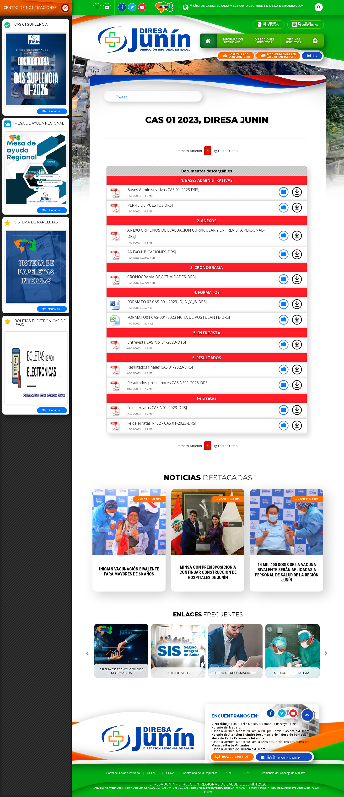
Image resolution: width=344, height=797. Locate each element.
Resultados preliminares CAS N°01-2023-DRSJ (168, 382)
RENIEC (230, 773)
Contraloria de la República (200, 773)
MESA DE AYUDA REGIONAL (39, 123)
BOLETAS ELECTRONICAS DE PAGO (40, 323)
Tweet (121, 97)
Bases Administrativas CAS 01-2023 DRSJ (163, 189)
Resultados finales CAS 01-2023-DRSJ (160, 367)
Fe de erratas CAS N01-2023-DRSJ (157, 407)
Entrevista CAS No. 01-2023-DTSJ (156, 342)
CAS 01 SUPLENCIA (31, 25)
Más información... (52, 111)
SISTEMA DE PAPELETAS (36, 222)
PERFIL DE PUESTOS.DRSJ (150, 205)
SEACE (248, 773)
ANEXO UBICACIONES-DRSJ (151, 252)
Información (232, 41)
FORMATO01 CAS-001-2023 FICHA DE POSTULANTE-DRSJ (178, 317)
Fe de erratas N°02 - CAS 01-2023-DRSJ (161, 423)
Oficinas (293, 41)
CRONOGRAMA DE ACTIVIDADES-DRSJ (161, 276)
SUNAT (171, 773)
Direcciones (264, 41)
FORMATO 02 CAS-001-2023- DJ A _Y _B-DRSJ (167, 301)
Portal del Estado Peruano (123, 773)
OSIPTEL (153, 773)
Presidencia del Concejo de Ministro (282, 773)
